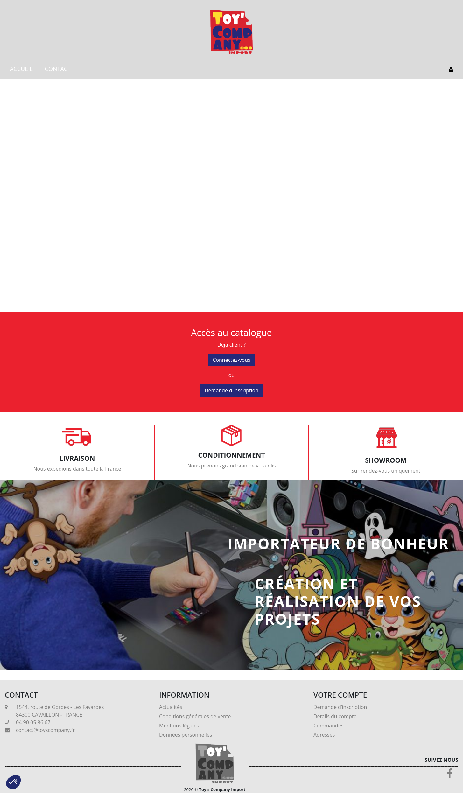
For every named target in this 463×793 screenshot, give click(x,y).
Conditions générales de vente (195, 716)
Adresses (324, 734)
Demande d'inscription (231, 390)
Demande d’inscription (340, 707)
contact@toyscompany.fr (45, 729)
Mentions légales (179, 725)
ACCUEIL (21, 69)
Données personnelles (185, 734)
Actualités (170, 707)
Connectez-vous (231, 359)
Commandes (328, 725)
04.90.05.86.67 (33, 722)
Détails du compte (334, 716)
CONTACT (58, 69)
